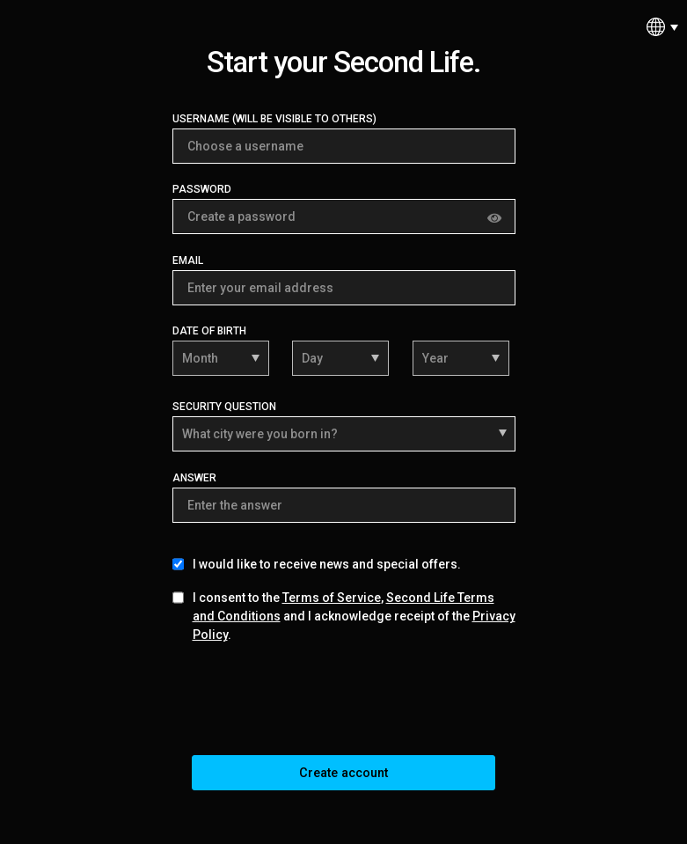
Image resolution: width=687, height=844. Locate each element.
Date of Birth (209, 331)
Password (201, 189)
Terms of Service (331, 598)
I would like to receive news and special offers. (327, 564)
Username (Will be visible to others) (274, 119)
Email (187, 260)
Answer (194, 478)
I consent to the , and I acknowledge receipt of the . (354, 616)
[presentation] (344, 703)
